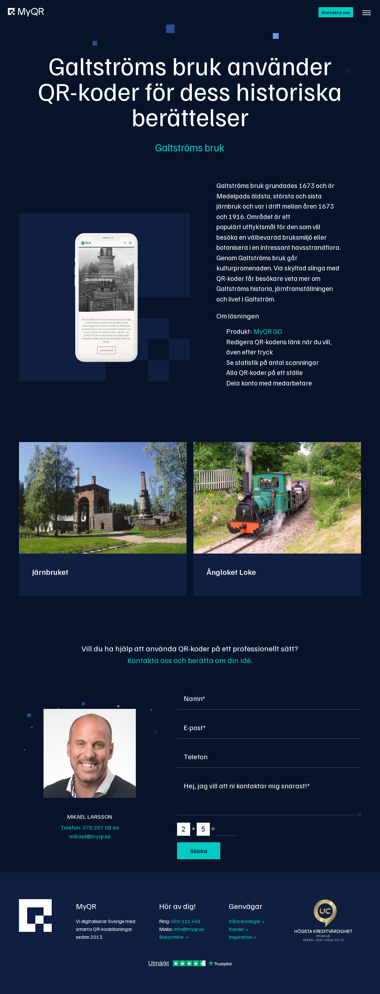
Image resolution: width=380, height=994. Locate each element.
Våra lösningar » (247, 921)
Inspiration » (242, 937)
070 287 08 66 (100, 827)
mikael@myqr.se (90, 836)
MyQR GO (267, 331)
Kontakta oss (336, 12)
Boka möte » (174, 937)
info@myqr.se (189, 929)
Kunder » (238, 929)
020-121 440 (185, 921)
